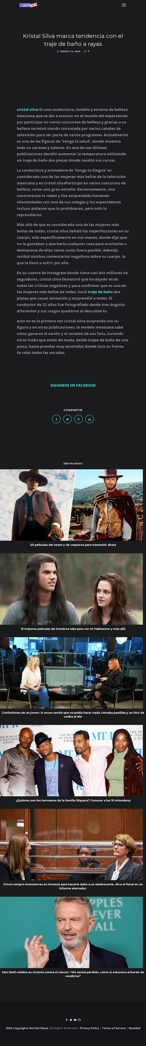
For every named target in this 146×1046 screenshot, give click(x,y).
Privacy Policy (89, 1028)
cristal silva (27, 109)
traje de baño (100, 291)
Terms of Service (114, 1028)
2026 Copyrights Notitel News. (27, 1028)
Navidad (134, 1028)
